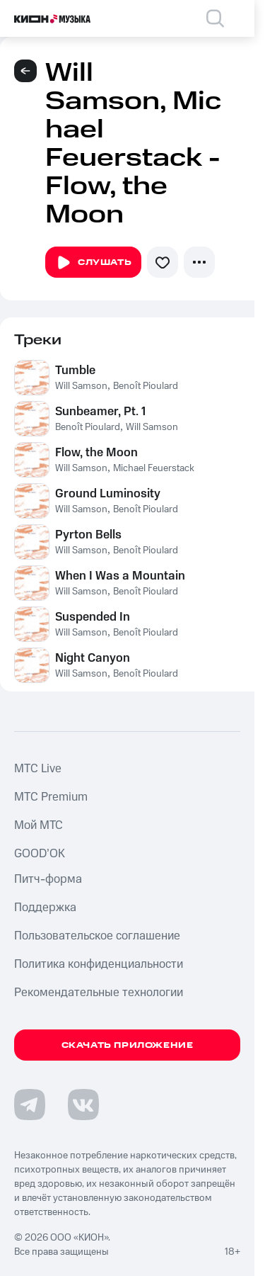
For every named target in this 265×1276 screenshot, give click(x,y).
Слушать (93, 262)
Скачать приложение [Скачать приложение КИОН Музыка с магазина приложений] (127, 1045)
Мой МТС (38, 825)
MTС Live (37, 768)
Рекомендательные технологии (98, 992)
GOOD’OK (39, 853)
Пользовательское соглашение (97, 935)
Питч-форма (48, 879)
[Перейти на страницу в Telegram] (29, 1104)
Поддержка (45, 907)
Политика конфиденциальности (98, 964)
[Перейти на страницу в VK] (83, 1104)
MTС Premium (51, 797)
